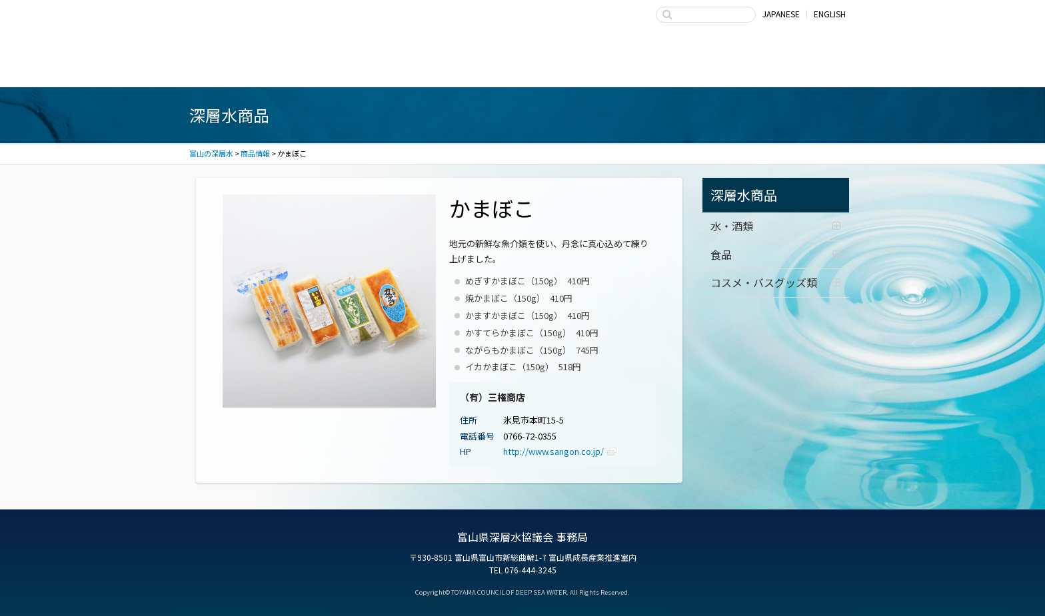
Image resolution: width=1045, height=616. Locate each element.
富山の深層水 (266, 25)
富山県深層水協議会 (655, 69)
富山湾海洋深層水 (256, 69)
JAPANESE (781, 13)
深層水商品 (389, 69)
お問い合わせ (789, 69)
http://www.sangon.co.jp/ (553, 451)
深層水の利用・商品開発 (522, 69)
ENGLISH (830, 13)
